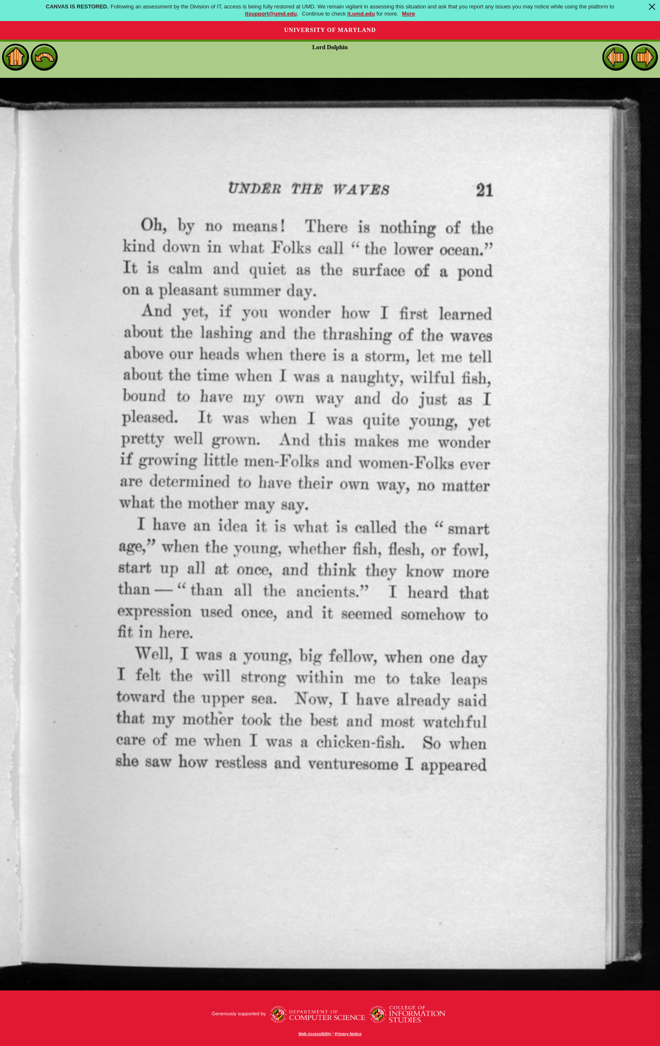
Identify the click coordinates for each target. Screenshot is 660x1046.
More (408, 14)
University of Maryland (330, 30)
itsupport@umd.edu (271, 14)
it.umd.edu (361, 14)
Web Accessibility (314, 1034)
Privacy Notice (348, 1034)
